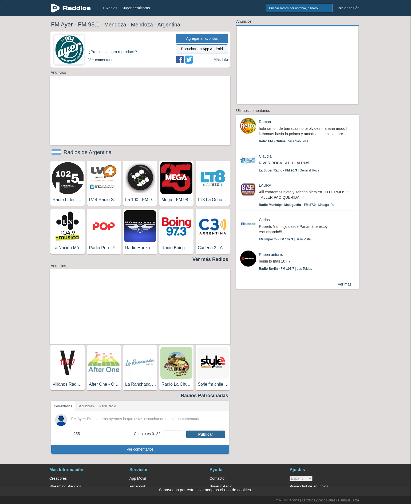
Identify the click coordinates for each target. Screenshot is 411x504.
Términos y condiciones (318, 500)
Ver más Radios (210, 259)
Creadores (58, 478)
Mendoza (115, 25)
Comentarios (63, 406)
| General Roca (289, 170)
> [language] (301, 478)
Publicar (205, 434)
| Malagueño (296, 205)
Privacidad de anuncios (309, 486)
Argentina (168, 25)
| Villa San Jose (284, 141)
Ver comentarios (140, 449)
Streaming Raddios (65, 486)
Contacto (217, 478)
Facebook (137, 486)
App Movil (137, 478)
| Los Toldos (285, 269)
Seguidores (86, 406)
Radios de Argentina (88, 152)
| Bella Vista (285, 239)
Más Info (221, 59)
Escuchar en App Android (202, 49)
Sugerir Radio (221, 486)
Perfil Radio (108, 406)
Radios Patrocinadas (204, 395)
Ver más (344, 284)
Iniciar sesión (348, 8)
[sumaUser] (173, 434)
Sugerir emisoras (136, 8)
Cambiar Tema (348, 500)
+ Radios (109, 8)
